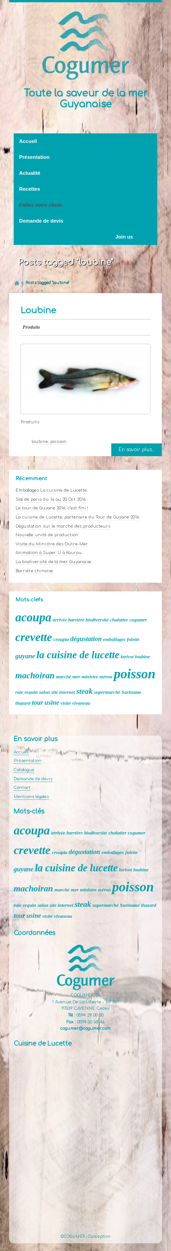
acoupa (34, 617)
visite (66, 703)
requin (31, 692)
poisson (58, 441)
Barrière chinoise (34, 571)
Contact (22, 787)
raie (19, 692)
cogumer (138, 619)
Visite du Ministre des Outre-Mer (52, 544)
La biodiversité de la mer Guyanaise (53, 561)
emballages (114, 639)
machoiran (35, 675)
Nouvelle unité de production (47, 535)
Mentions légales (31, 796)
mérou (105, 676)
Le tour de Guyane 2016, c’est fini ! (52, 508)
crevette (34, 637)
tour (37, 702)
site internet (63, 692)
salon (44, 692)
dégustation (86, 638)
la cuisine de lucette (77, 655)
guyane (25, 656)
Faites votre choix (51, 205)
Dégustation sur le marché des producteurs (63, 526)
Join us (124, 236)
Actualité (84, 173)
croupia (61, 639)
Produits (32, 327)
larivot (127, 656)
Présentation (84, 157)
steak (84, 691)
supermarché (107, 692)
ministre (90, 676)
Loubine (38, 310)
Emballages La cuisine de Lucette (51, 490)
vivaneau (81, 703)
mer (76, 676)
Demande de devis (41, 221)
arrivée (60, 619)
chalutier (119, 619)
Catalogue (24, 770)
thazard (23, 703)
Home (17, 283)
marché (63, 676)
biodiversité (97, 619)
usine (52, 702)
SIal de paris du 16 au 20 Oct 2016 (51, 499)
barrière (76, 619)
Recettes (29, 189)
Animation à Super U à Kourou (49, 552)
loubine (40, 441)
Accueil (28, 141)
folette (133, 639)
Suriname (131, 692)
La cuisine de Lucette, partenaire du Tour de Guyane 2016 (77, 517)
